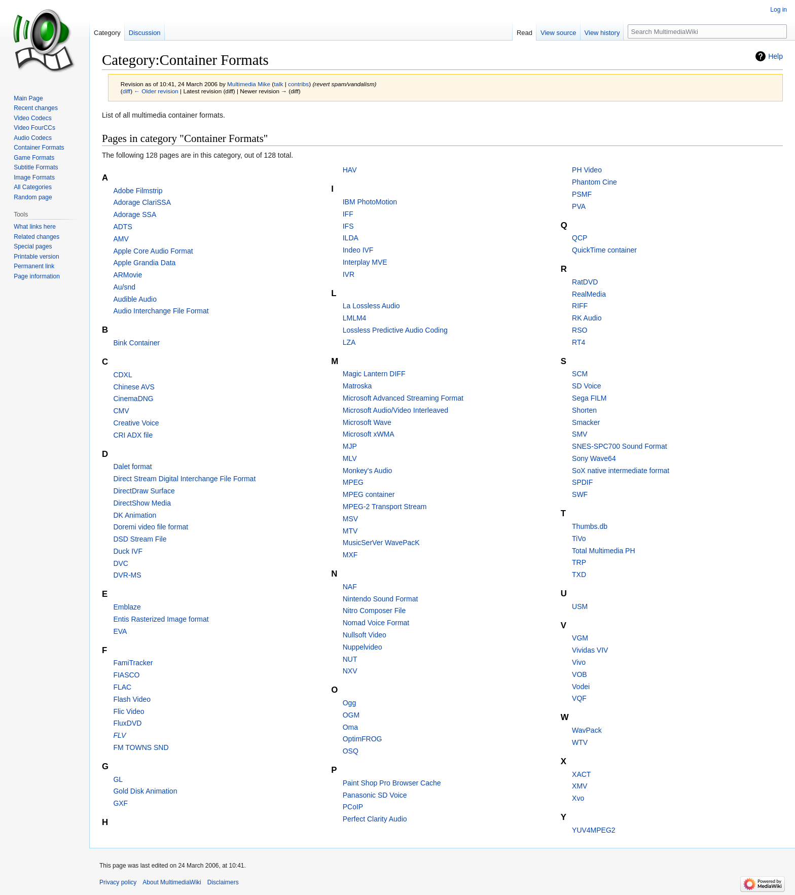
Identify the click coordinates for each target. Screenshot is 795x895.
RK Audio (586, 318)
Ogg (349, 703)
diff (126, 91)
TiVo (579, 538)
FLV (119, 735)
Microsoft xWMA (368, 434)
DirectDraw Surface (143, 491)
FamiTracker (133, 663)
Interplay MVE (365, 262)
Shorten (584, 410)
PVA (579, 206)
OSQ (350, 751)
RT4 (578, 342)
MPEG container (369, 494)
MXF (350, 555)
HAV (350, 170)
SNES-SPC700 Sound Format (619, 446)
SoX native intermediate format (620, 471)
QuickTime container (604, 250)
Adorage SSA (134, 214)
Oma (350, 727)
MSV (350, 519)
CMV (121, 411)
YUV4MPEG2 (594, 830)
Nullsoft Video (364, 635)
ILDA (350, 238)
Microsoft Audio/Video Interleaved (395, 410)
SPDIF (582, 482)
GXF (120, 803)
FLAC (122, 687)
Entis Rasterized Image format (160, 619)
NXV (350, 671)
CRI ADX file (133, 435)
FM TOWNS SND (140, 747)
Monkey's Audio (367, 471)
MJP (350, 446)
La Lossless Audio (371, 306)
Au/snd (124, 287)
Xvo (578, 798)
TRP (579, 562)
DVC (120, 563)
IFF (348, 214)
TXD (579, 574)
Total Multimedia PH (603, 551)
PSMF (582, 194)
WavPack (587, 730)
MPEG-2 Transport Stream (385, 507)
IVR (348, 274)
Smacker (586, 422)
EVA (120, 631)
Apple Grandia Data (144, 263)
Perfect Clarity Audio (375, 819)
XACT (581, 774)
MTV (350, 531)
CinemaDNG (133, 399)
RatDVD (585, 282)
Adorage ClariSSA (142, 202)
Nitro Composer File (374, 610)
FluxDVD (127, 723)
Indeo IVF (358, 250)
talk (278, 84)
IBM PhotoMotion (370, 202)
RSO (579, 330)
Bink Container (136, 343)
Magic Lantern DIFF (374, 374)
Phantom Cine (594, 182)
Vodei (581, 687)
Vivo (579, 662)
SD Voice (586, 386)
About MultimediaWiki (171, 882)
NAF (350, 587)
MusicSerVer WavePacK (381, 543)
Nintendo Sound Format (380, 599)
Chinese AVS (133, 387)
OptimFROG (362, 739)
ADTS (122, 227)
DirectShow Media (142, 503)
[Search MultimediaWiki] (707, 31)
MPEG (353, 482)
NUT (350, 659)
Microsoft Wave (367, 422)
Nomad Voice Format (376, 623)
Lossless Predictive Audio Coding (395, 330)
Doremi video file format (150, 527)
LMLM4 (355, 318)
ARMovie (127, 275)
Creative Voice (136, 423)
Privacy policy (117, 882)
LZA (349, 342)
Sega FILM (589, 398)
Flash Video (132, 699)
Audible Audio (135, 299)
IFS (348, 226)
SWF (580, 494)
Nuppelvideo (362, 647)
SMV (579, 434)
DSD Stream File (139, 539)
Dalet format (132, 466)
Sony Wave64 (594, 458)
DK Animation (134, 515)
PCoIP (353, 807)
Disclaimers (223, 882)
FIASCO (126, 675)
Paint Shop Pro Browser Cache (392, 783)
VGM (580, 638)
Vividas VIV (590, 650)
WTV (580, 742)
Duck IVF (127, 551)
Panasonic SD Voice (375, 795)
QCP (579, 238)
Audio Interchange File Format (160, 311)
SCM (580, 374)
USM (580, 606)
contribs (298, 84)
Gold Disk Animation (145, 791)
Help (775, 56)
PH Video (587, 170)
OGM (351, 715)
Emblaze (126, 607)
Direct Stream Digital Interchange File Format (184, 479)
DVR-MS (127, 575)
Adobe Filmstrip (137, 191)
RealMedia (589, 294)
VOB (579, 674)
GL (118, 779)
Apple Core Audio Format (153, 251)
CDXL (122, 375)
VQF (579, 698)
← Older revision (156, 91)
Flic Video (128, 711)
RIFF (580, 306)
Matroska (357, 386)
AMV (120, 239)
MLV (350, 458)
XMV (579, 786)
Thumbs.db (589, 526)
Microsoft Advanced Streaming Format (403, 398)
